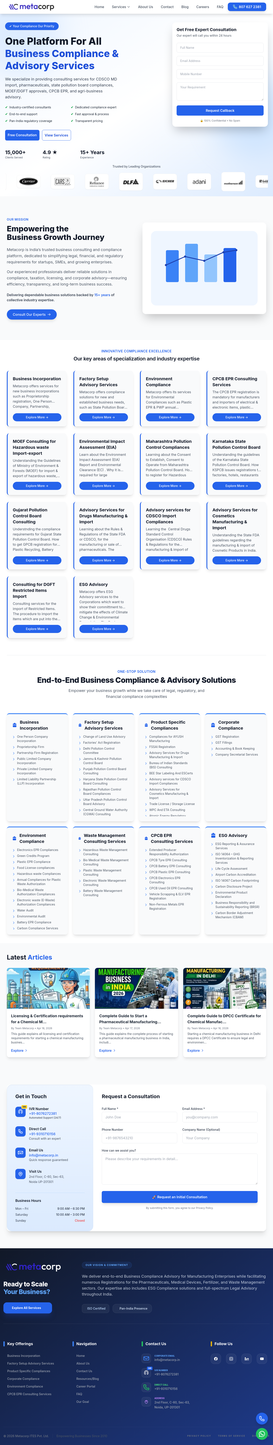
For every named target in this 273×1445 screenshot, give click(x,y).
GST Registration (227, 736)
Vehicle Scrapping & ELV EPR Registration (169, 896)
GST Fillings (223, 742)
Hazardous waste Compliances (39, 873)
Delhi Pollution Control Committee (98, 751)
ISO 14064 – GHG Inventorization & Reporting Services (234, 858)
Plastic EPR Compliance (33, 862)
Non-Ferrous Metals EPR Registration (166, 906)
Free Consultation (22, 135)
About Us (145, 7)
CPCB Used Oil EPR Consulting (171, 888)
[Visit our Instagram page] (231, 1359)
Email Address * (193, 1109)
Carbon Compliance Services (37, 928)
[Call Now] (262, 1419)
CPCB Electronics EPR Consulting (164, 880)
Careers (202, 7)
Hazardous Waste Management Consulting (105, 852)
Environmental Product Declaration (231, 894)
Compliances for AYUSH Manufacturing (166, 739)
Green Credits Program (33, 856)
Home (99, 7)
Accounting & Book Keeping (235, 748)
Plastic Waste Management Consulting (102, 872)
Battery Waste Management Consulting (102, 893)
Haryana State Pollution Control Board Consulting (105, 781)
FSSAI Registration (162, 747)
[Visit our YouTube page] (262, 1359)
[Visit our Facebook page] (216, 1359)
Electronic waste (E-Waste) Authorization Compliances (36, 902)
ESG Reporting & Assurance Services (234, 846)
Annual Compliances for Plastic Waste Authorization (39, 882)
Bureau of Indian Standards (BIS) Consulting (168, 765)
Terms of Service (231, 1436)
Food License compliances (36, 868)
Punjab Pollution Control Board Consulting (104, 771)
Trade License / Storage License (172, 804)
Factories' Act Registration (101, 742)
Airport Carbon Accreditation (235, 874)
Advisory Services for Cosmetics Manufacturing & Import (168, 794)
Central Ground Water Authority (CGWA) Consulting (105, 812)
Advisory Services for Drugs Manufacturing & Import (169, 755)
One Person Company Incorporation (32, 739)
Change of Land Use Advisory (104, 736)
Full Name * (110, 1109)
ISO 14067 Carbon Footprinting (237, 880)
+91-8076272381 (43, 1113)
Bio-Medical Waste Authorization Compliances (36, 892)
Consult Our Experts (32, 314)
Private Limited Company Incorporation (34, 771)
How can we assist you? (119, 1150)
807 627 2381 (247, 7)
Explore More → (37, 417)
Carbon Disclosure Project (233, 886)
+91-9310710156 (42, 1134)
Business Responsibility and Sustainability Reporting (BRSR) (237, 905)
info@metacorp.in (43, 1155)
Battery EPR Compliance (34, 922)
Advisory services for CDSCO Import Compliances (170, 781)
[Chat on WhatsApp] (262, 1434)
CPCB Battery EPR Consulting (170, 866)
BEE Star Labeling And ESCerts (171, 773)
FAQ (220, 7)
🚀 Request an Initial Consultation (179, 1197)
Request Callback (220, 110)
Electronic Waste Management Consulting (104, 883)
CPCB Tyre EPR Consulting (168, 860)
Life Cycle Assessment (231, 868)
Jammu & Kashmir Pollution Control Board (102, 761)
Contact (167, 7)
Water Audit (25, 910)
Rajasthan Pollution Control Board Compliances (102, 791)
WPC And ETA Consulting (167, 810)
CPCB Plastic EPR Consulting (169, 872)
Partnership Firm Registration (37, 753)
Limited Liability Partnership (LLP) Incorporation (36, 781)
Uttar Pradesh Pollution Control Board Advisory (105, 802)
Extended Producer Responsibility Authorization (169, 852)
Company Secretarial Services (236, 754)
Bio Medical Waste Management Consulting (106, 862)
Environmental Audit (31, 916)
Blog (185, 7)
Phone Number (112, 1129)
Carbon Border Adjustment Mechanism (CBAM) (234, 915)
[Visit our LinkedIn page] (246, 1359)
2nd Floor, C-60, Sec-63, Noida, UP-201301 (172, 1405)
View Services (56, 135)
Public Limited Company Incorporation (34, 761)
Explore (19, 1050)
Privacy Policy (199, 1436)
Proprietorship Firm (30, 747)
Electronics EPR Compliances (37, 850)
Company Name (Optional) (201, 1129)
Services (121, 7)
